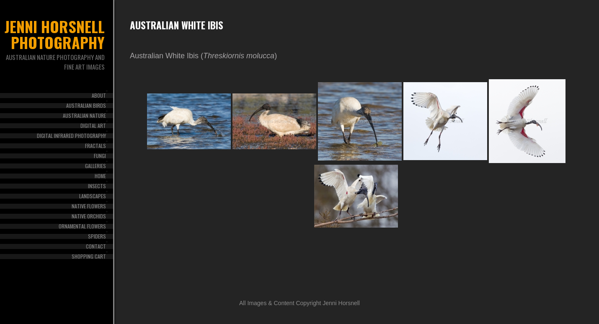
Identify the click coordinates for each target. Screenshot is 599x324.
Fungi (100, 155)
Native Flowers (89, 206)
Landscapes (92, 196)
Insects (97, 186)
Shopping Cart (89, 256)
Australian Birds (86, 105)
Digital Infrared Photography (71, 135)
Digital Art (93, 125)
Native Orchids (89, 216)
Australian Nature (84, 115)
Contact (96, 246)
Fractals (95, 145)
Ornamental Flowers (82, 226)
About (99, 95)
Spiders (97, 236)
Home (100, 176)
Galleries (95, 165)
